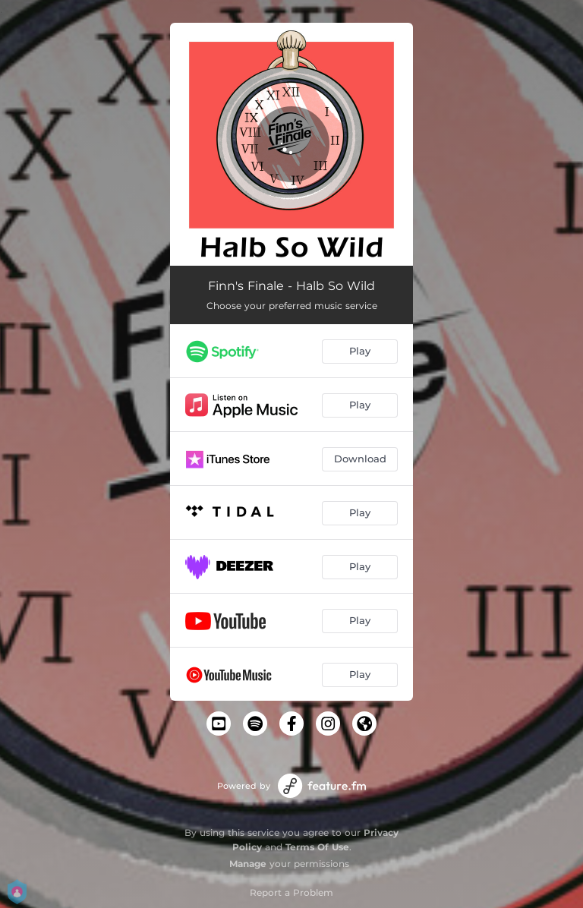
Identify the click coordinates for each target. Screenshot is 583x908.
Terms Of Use (317, 847)
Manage (247, 863)
